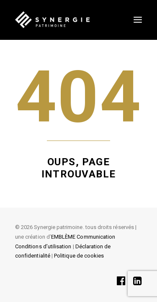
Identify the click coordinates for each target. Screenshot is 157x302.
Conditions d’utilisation (43, 246)
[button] (137, 19)
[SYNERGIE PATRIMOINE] (52, 19)
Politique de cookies (79, 256)
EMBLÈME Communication (83, 237)
